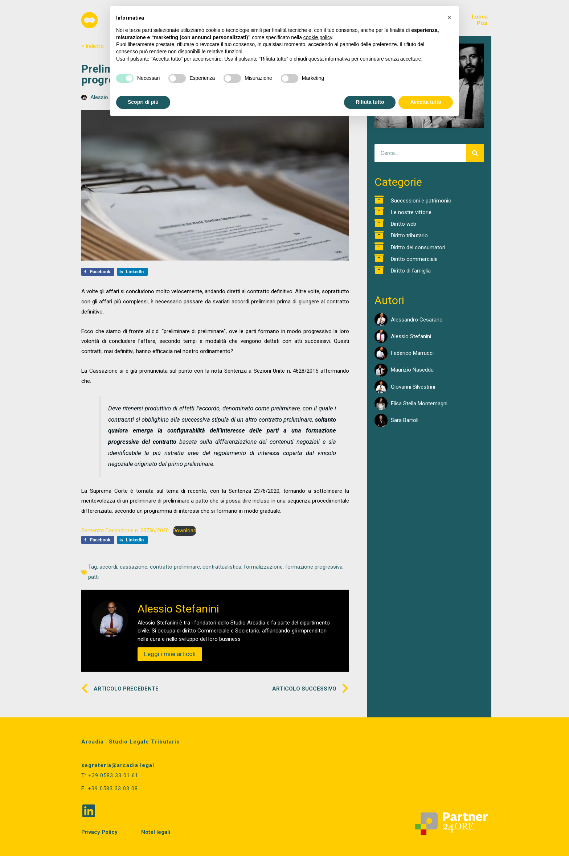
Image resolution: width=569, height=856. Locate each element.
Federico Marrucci (412, 353)
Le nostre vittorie (411, 212)
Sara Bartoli (404, 420)
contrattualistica (221, 567)
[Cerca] (475, 153)
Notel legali (155, 831)
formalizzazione (263, 567)
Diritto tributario (409, 235)
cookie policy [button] (317, 37)
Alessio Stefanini (411, 336)
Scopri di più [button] (143, 102)
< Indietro (92, 46)
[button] (449, 17)
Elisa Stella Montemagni (419, 403)
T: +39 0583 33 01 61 (109, 775)
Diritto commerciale (414, 259)
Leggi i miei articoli (170, 654)
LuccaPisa (480, 19)
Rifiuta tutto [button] (370, 102)
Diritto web (403, 224)
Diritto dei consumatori (418, 247)
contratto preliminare (175, 567)
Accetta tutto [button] (425, 102)
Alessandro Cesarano (417, 319)
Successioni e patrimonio (421, 200)
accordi (108, 567)
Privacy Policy (99, 831)
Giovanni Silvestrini (413, 387)
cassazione (133, 567)
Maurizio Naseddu (412, 369)
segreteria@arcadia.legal (117, 765)
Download (184, 530)
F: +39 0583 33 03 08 (109, 788)
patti (93, 577)
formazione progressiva (314, 567)
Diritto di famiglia (411, 270)
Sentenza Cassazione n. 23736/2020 (125, 530)
